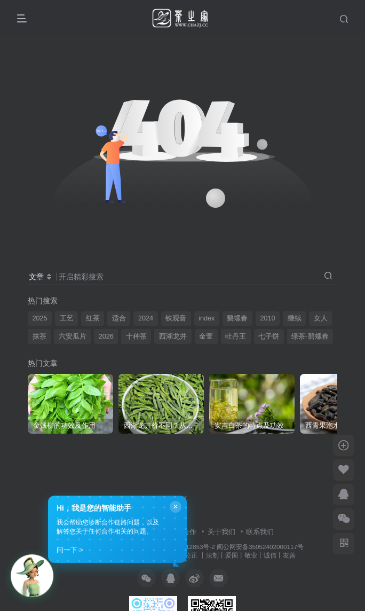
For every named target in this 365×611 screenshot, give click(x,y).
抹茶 (39, 336)
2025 (40, 318)
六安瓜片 (72, 336)
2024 (145, 318)
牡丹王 (235, 336)
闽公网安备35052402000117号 (260, 546)
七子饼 (268, 336)
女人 (321, 318)
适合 (119, 318)
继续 (294, 318)
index (207, 318)
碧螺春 (237, 318)
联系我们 (260, 532)
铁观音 (175, 318)
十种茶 (136, 336)
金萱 (206, 336)
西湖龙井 (173, 336)
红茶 (93, 318)
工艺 (67, 318)
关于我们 (221, 532)
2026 (106, 336)
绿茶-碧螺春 (309, 336)
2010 (267, 318)
